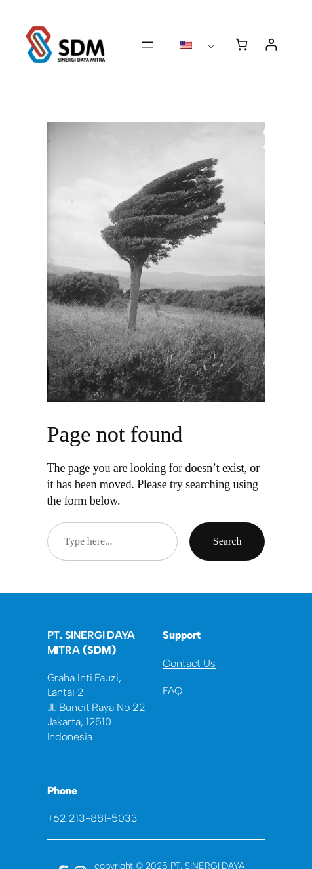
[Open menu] (147, 45)
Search (227, 541)
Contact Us (189, 663)
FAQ (172, 691)
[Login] (271, 44)
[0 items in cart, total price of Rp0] (241, 44)
